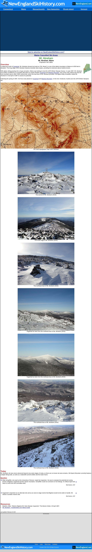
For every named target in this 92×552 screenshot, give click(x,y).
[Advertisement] (20, 31)
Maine (23, 9)
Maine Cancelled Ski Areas (46, 55)
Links (41, 544)
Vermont (84, 9)
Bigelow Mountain (54, 72)
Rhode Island (68, 9)
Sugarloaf (16, 66)
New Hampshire (53, 9)
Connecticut (8, 9)
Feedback (54, 544)
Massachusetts (39, 9)
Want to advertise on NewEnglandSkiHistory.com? (46, 52)
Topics (36, 544)
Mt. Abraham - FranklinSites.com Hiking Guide (16, 507)
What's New (48, 544)
